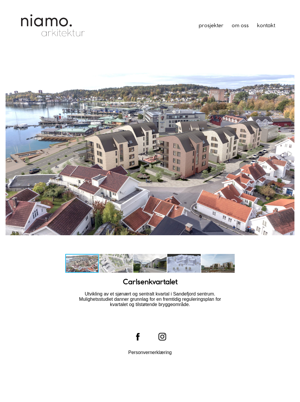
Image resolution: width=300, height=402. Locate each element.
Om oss (240, 25)
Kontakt (266, 25)
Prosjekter (211, 25)
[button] (289, 154)
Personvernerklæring (150, 352)
